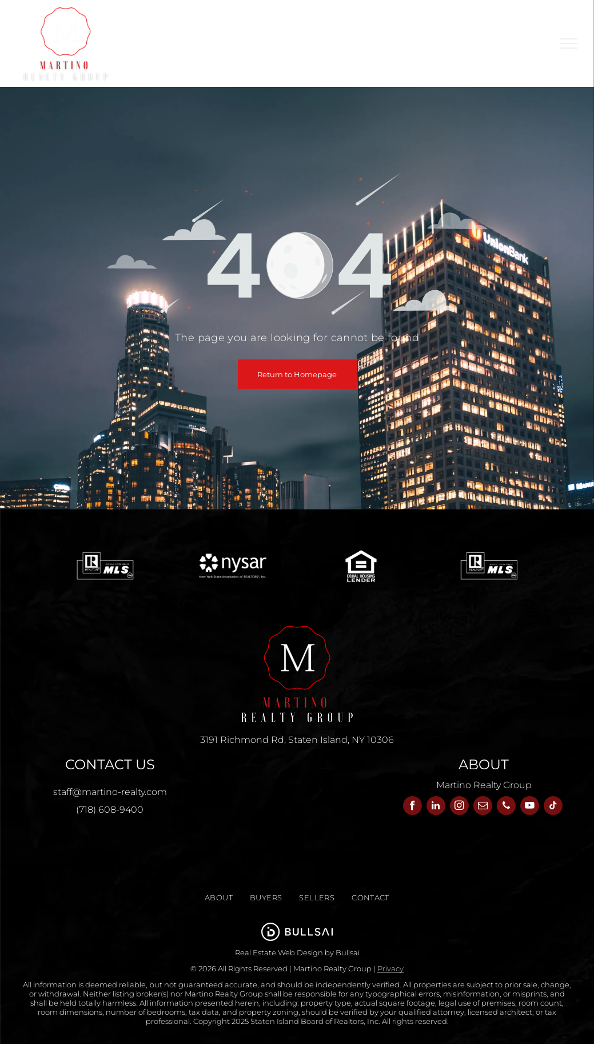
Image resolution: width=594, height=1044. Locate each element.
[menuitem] (369, 26)
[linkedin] (435, 807)
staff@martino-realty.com (110, 791)
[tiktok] (553, 807)
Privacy (390, 968)
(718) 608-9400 (109, 809)
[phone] (506, 807)
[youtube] (529, 807)
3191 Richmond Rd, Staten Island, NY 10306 (297, 739)
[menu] (569, 43)
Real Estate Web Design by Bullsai (297, 952)
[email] (482, 807)
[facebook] (412, 807)
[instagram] (459, 807)
